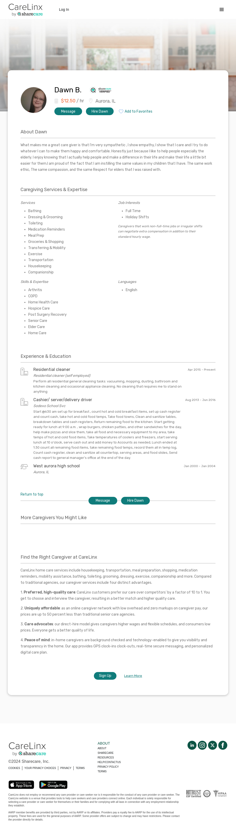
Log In (64, 9)
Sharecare (106, 753)
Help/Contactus (109, 762)
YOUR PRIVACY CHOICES (40, 768)
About (102, 748)
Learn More (133, 676)
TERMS (80, 768)
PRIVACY (65, 768)
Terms (102, 771)
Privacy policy (108, 766)
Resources (106, 757)
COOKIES (14, 768)
